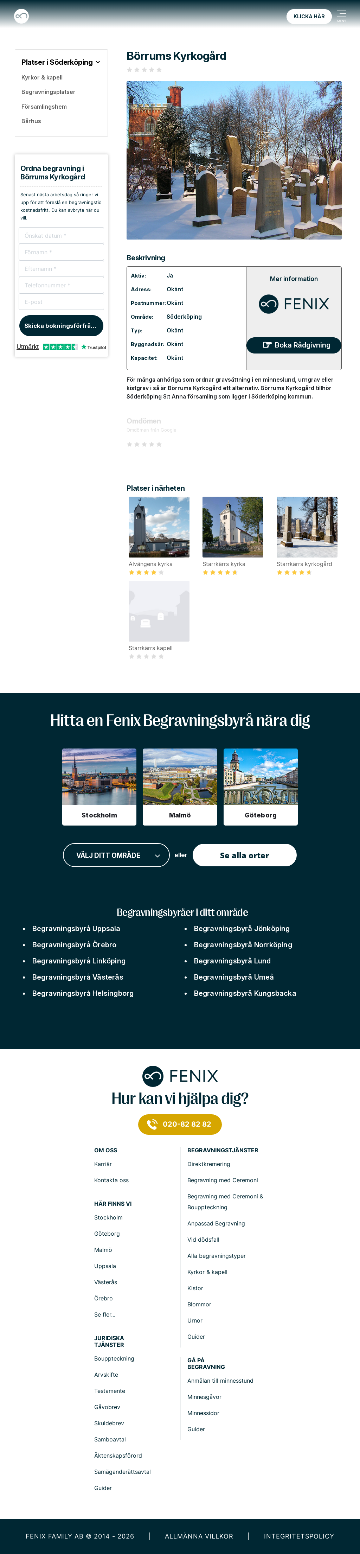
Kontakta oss (111, 1180)
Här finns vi (112, 1203)
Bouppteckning (114, 1358)
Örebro (103, 1298)
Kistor (195, 1288)
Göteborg (107, 1233)
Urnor (194, 1320)
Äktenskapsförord (118, 1455)
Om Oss (105, 1150)
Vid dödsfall (203, 1239)
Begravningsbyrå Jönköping (242, 928)
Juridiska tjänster (109, 1341)
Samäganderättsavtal (122, 1471)
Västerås (105, 1282)
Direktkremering (208, 1163)
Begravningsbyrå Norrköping (243, 945)
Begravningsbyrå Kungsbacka (245, 993)
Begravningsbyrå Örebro (74, 945)
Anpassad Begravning (216, 1223)
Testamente (109, 1390)
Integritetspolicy (299, 1536)
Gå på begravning (206, 1363)
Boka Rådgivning (302, 345)
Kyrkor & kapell (207, 1271)
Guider (196, 1336)
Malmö (103, 1249)
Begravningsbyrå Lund (232, 961)
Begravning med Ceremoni (222, 1180)
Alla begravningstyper (216, 1255)
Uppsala (105, 1265)
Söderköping (184, 316)
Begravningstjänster (222, 1150)
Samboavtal (110, 1439)
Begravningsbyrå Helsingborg (83, 993)
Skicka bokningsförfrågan (63, 325)
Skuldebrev (109, 1423)
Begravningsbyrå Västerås (77, 977)
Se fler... (104, 1314)
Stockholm (108, 1217)
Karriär (103, 1163)
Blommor (199, 1304)
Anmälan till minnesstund (220, 1380)
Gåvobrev (107, 1406)
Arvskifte (106, 1374)
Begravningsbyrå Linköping (79, 961)
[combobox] (116, 855)
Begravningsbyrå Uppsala (76, 928)
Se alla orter (244, 855)
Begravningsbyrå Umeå (234, 977)
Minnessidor (203, 1412)
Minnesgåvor (204, 1396)
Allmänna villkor (199, 1536)
